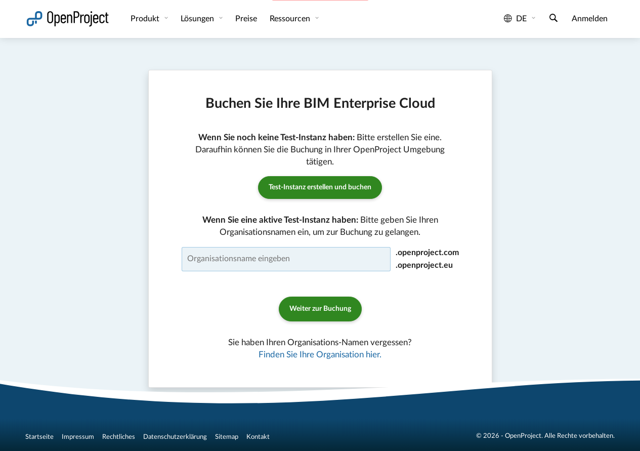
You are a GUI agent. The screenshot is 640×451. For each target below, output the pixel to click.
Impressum (78, 437)
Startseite (39, 437)
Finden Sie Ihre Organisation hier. (320, 354)
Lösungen (198, 19)
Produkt (146, 19)
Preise (246, 19)
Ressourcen (291, 19)
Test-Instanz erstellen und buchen (320, 187)
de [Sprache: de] (515, 19)
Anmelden (590, 19)
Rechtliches (118, 437)
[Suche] (553, 19)
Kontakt (258, 437)
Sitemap (226, 437)
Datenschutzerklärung (175, 437)
